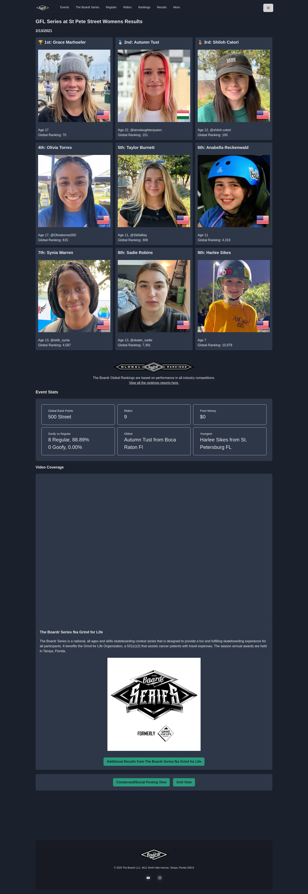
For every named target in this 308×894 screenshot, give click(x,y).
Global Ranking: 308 (133, 240)
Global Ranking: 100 (213, 135)
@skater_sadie (141, 340)
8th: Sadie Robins (135, 252)
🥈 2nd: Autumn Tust (138, 42)
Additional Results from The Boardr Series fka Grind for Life (154, 761)
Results (162, 7)
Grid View (184, 782)
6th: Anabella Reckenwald (223, 147)
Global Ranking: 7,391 (134, 345)
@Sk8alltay (138, 235)
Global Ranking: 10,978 (215, 345)
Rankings (144, 7)
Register (111, 7)
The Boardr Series (87, 7)
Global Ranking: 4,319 (214, 240)
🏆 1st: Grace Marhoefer (62, 42)
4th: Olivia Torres (55, 147)
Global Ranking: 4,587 (54, 345)
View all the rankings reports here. (154, 383)
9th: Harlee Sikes (214, 252)
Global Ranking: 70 (52, 135)
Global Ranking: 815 (53, 240)
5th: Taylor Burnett (136, 147)
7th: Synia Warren (55, 252)
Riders (127, 7)
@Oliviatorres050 (63, 235)
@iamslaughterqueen (146, 130)
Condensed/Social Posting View (141, 782)
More (176, 7)
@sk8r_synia (60, 340)
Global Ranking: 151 (133, 135)
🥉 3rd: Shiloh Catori (218, 42)
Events (64, 7)
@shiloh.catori (220, 130)
